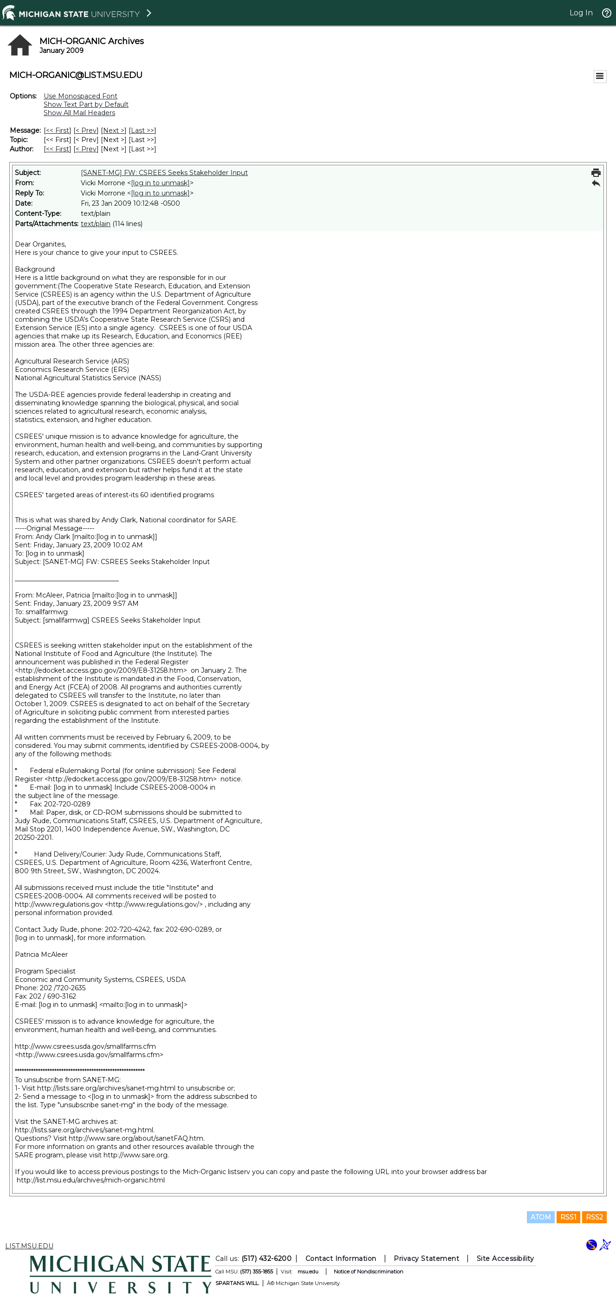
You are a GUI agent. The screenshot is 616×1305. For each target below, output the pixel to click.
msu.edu (307, 1271)
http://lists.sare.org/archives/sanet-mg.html (106, 1088)
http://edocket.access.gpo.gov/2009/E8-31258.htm (101, 670)
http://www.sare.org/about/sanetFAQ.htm (136, 1138)
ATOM (541, 1217)
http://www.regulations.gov (59, 904)
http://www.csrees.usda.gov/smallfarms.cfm (85, 1046)
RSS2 (594, 1217)
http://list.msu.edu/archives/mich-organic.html (91, 1180)
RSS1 (568, 1217)
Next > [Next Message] (113, 130)
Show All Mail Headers (79, 113)
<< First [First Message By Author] (57, 149)
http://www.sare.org (136, 1155)
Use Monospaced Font (80, 96)
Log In (581, 12)
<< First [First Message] (57, 130)
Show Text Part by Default (86, 104)
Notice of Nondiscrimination (368, 1271)
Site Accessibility (505, 1258)
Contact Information (340, 1258)
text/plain (95, 224)
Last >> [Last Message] (142, 130)
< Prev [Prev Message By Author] (86, 149)
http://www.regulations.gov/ (154, 904)
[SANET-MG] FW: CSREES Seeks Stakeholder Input (164, 173)
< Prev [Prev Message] (86, 130)
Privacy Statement (426, 1258)
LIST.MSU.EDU (29, 1246)
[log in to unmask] (160, 183)
